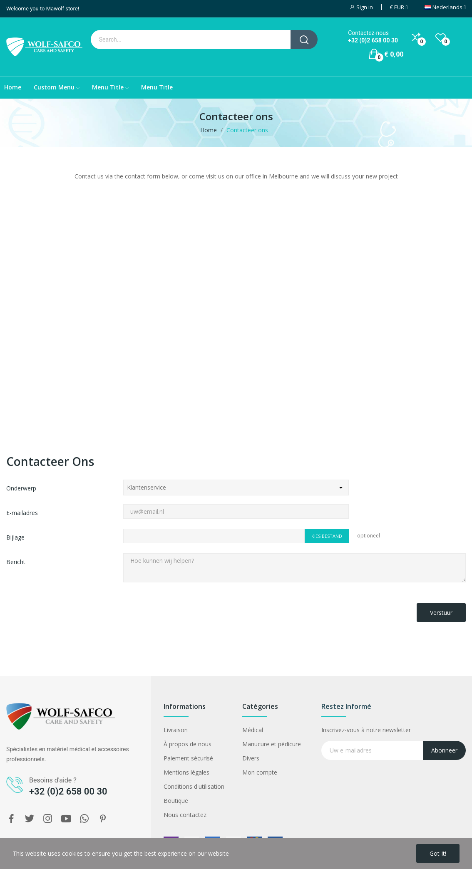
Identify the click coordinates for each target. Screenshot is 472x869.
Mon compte (259, 772)
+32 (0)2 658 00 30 (373, 40)
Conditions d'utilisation (194, 786)
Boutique (176, 801)
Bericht (15, 562)
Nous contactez (185, 815)
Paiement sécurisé (188, 758)
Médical (252, 730)
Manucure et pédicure (271, 744)
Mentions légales (186, 772)
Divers (250, 758)
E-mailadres (22, 513)
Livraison (176, 730)
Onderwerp (21, 488)
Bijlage (15, 537)
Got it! (438, 853)
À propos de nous (187, 744)
